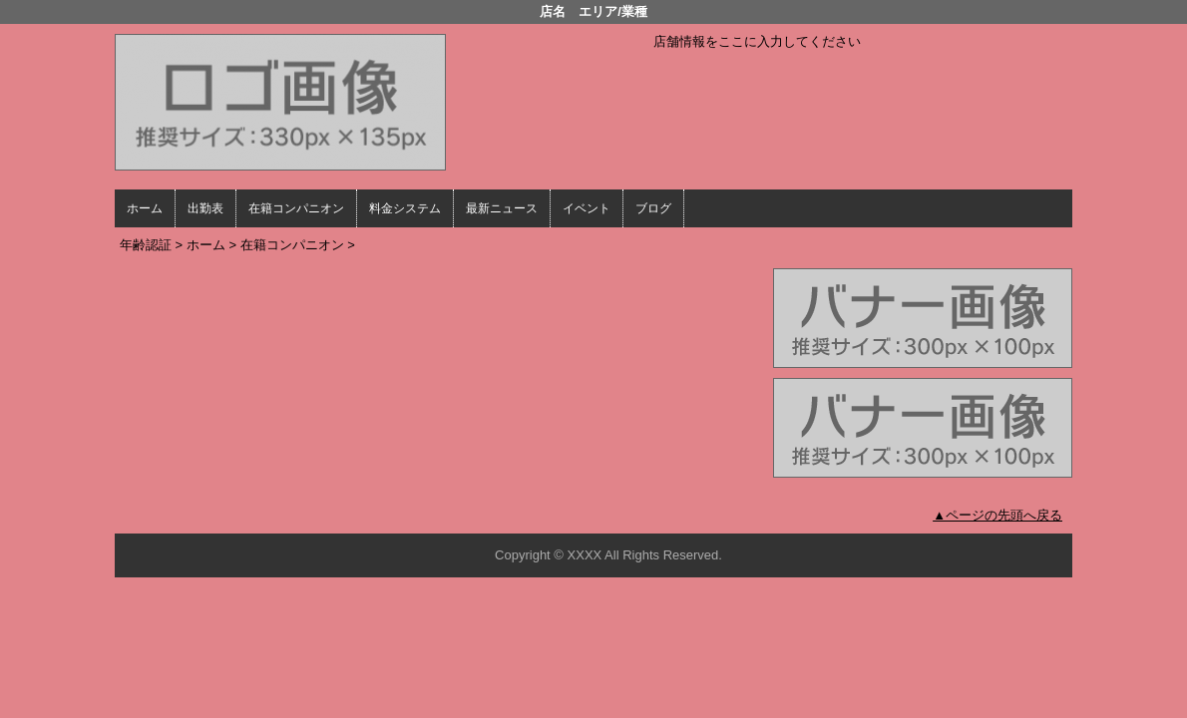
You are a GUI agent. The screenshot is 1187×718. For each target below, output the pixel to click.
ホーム (145, 208)
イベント (586, 208)
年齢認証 (146, 244)
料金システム (405, 208)
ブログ (653, 208)
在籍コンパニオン (296, 208)
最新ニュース (502, 208)
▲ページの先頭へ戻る (997, 515)
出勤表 (205, 208)
